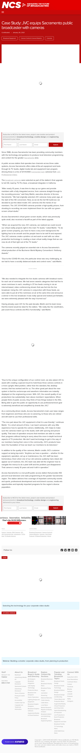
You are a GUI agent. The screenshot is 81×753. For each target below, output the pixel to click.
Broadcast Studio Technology (59, 687)
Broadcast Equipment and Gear (60, 720)
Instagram (70, 701)
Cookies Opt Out (20, 703)
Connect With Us (73, 673)
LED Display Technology (31, 687)
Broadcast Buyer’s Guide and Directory (34, 674)
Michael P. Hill (6, 675)
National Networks (46, 698)
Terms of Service (19, 693)
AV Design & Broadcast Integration (31, 681)
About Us (19, 672)
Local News (44, 705)
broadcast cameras (13, 180)
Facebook (70, 687)
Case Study (48, 534)
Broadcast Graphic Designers (33, 705)
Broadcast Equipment (9, 38)
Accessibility (18, 700)
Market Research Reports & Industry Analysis (46, 709)
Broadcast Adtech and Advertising (46, 715)
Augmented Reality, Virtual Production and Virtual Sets (60, 706)
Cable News (44, 703)
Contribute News (72, 682)
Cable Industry (45, 700)
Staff (4, 672)
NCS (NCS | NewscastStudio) (60, 740)
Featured (31, 536)
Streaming (44, 695)
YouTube (69, 691)
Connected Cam (38, 171)
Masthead (18, 675)
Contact (69, 684)
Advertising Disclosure (18, 690)
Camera (4, 532)
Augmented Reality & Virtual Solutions (33, 714)
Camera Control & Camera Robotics (31, 38)
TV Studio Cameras (10, 536)
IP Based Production (41, 536)
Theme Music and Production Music (59, 700)
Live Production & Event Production (59, 716)
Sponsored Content (20, 686)
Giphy (69, 699)
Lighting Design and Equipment (34, 701)
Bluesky (69, 689)
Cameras (49, 38)
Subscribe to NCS (72, 677)
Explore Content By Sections (46, 674)
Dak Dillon (5, 681)
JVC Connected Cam (7, 534)
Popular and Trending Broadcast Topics (59, 675)
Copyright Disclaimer (18, 683)
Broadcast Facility (59, 724)
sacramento (17, 534)
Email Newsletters (72, 679)
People (43, 691)
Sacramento (29, 157)
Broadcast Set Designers (32, 694)
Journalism (44, 693)
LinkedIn (69, 694)
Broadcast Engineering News (46, 720)
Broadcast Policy (46, 688)
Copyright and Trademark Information (19, 707)
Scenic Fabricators (33, 697)
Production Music (33, 690)
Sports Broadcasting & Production (60, 711)
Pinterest (70, 696)
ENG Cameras (16, 532)
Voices (49, 536)
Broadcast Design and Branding (59, 696)
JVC (22, 532)
